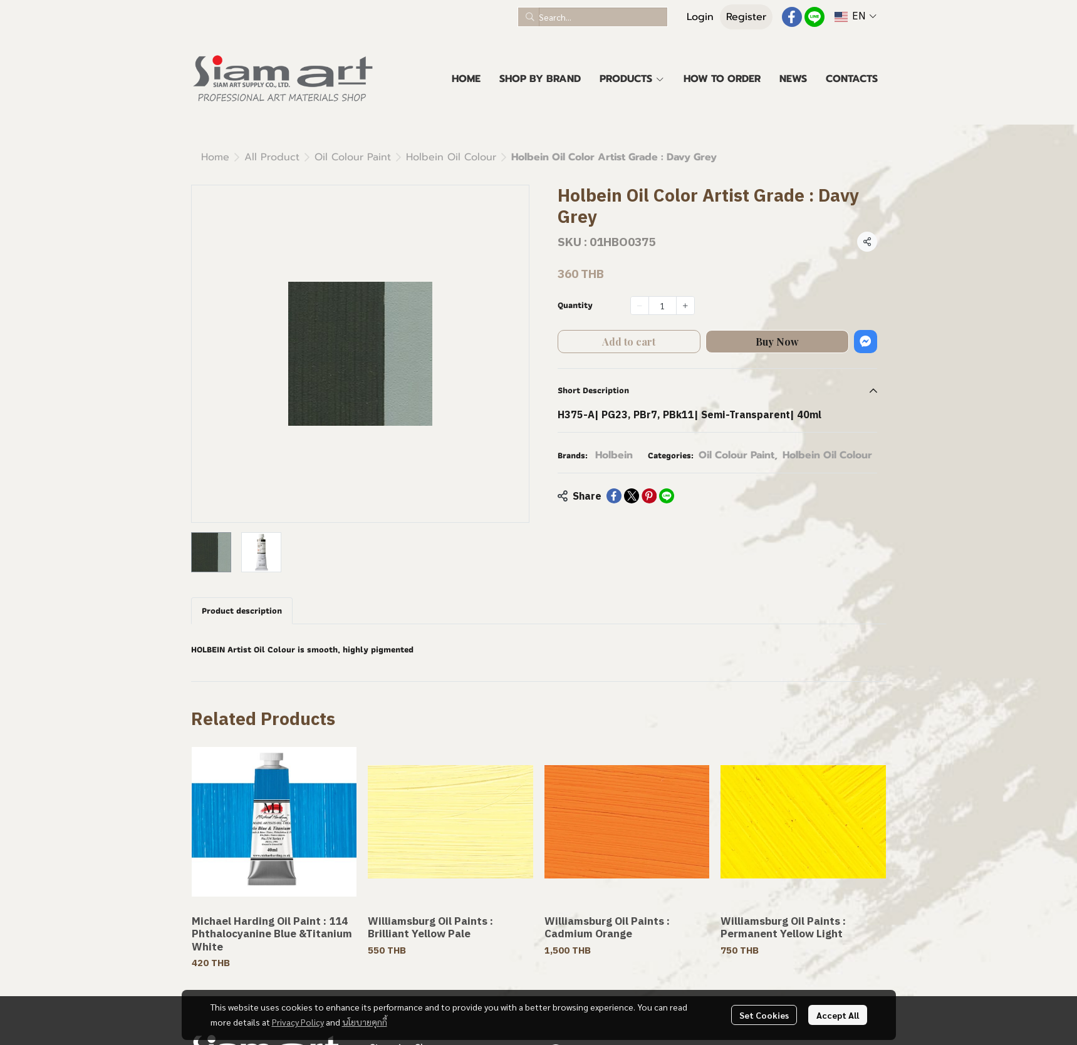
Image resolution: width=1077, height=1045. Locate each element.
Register (746, 16)
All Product (271, 157)
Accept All (837, 1015)
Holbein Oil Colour (451, 157)
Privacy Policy (298, 1021)
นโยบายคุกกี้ (364, 1021)
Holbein (614, 455)
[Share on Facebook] (614, 495)
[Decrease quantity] (639, 305)
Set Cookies (764, 1015)
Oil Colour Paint (353, 157)
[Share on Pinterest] (649, 495)
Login (700, 16)
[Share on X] (631, 495)
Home (215, 157)
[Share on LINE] (666, 495)
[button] (592, 17)
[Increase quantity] (685, 305)
